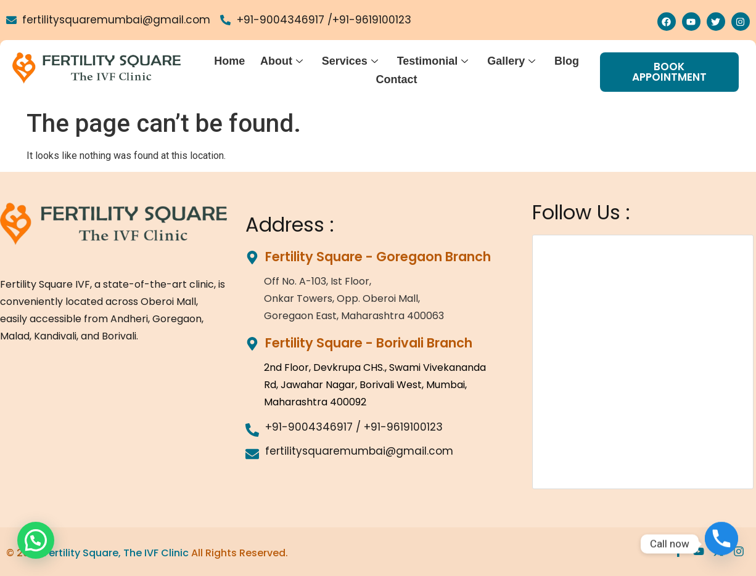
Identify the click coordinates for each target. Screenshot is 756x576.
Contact (397, 77)
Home (231, 60)
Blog (566, 60)
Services (351, 60)
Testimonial (433, 60)
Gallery (512, 60)
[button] (35, 540)
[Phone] (721, 544)
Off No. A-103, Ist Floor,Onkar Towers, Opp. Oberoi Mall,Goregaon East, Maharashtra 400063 (354, 298)
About (283, 60)
